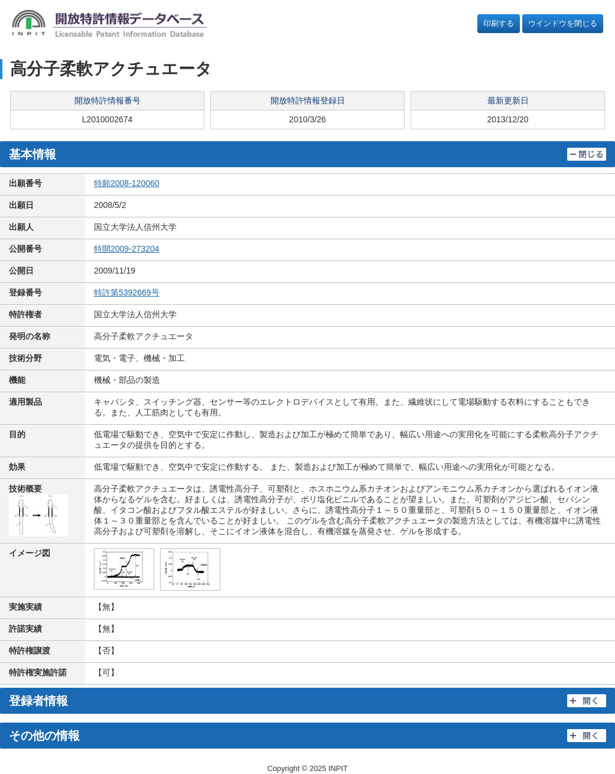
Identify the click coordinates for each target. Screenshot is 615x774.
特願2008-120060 (127, 183)
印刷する (498, 23)
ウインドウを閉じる (562, 23)
